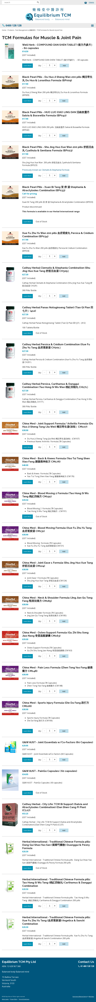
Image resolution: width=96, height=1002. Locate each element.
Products (11, 30)
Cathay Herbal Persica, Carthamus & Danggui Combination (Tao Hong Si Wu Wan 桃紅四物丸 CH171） (55, 385)
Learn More (27, 66)
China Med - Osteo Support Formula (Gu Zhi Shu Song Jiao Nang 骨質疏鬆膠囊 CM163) (55, 634)
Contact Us (86, 962)
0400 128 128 (13, 25)
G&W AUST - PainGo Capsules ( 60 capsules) (49, 770)
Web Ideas (91, 996)
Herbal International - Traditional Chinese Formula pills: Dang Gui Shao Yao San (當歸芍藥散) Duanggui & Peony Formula (56, 845)
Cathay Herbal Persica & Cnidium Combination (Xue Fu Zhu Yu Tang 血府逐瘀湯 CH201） (56, 346)
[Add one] (55, 65)
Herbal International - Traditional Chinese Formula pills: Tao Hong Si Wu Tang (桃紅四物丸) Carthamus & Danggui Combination (57, 882)
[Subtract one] (45, 65)
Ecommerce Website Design (80, 996)
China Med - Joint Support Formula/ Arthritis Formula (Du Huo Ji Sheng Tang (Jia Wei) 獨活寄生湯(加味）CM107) (57, 425)
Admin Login (5, 999)
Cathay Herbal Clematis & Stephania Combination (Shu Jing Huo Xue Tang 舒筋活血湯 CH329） (56, 269)
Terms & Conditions (24, 999)
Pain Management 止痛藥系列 (25, 30)
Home (4, 30)
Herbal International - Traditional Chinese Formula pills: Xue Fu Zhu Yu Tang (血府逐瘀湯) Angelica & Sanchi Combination (56, 920)
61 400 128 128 (86, 966)
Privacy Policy (13, 999)
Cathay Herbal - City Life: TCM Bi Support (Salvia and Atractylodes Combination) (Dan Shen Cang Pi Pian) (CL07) (55, 807)
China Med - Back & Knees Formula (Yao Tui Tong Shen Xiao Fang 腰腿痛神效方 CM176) (56, 460)
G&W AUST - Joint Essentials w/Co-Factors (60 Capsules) (57, 742)
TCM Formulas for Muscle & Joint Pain (49, 30)
